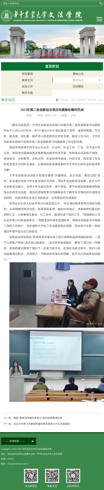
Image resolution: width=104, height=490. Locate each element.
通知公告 (78, 73)
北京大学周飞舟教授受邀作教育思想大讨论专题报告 (42, 424)
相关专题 (27, 92)
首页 (73, 100)
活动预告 (78, 86)
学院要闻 (27, 73)
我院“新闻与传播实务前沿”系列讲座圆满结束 (38, 418)
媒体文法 (27, 80)
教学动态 (78, 80)
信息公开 (27, 86)
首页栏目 (82, 100)
